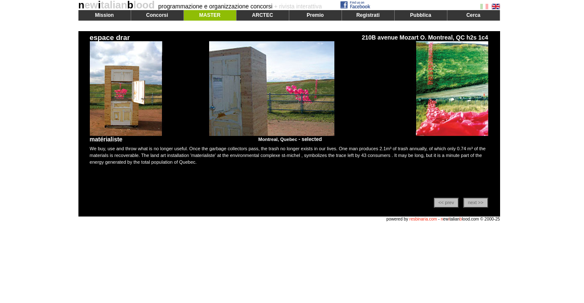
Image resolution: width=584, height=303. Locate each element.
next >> (476, 202)
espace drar (110, 38)
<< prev (446, 202)
